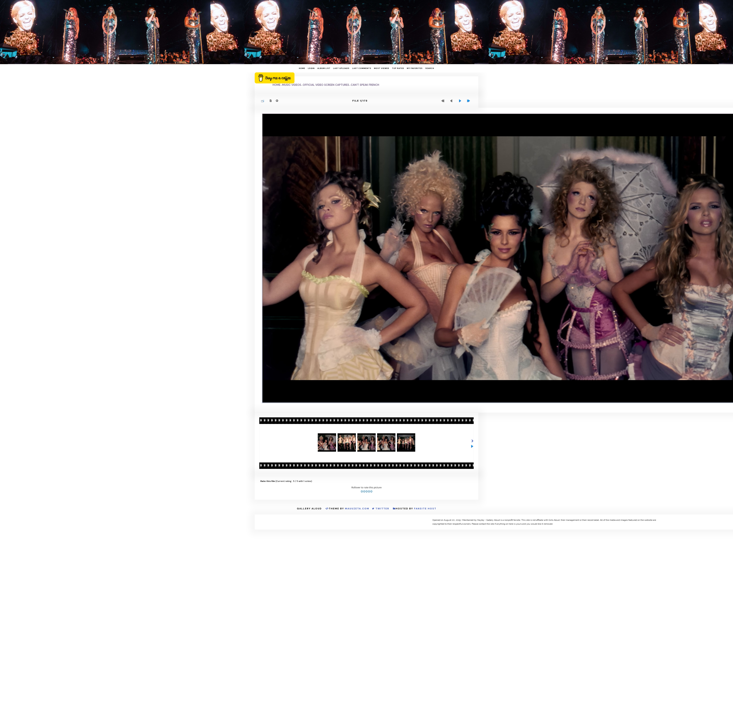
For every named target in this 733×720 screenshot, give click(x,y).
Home (302, 68)
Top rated (398, 68)
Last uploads (341, 68)
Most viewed (381, 68)
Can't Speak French (365, 85)
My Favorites (415, 68)
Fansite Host (425, 508)
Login (311, 68)
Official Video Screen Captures (326, 85)
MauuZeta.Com (357, 508)
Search (429, 68)
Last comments (361, 68)
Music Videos (291, 85)
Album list (323, 68)
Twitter (382, 508)
